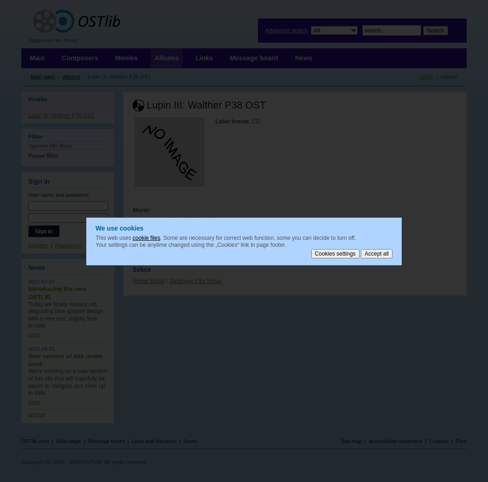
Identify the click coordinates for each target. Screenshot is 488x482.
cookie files (146, 237)
